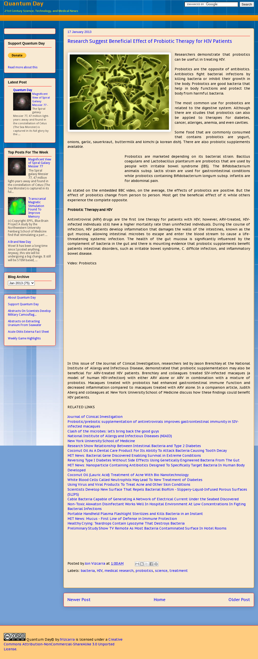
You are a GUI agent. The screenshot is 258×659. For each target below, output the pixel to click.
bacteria (88, 570)
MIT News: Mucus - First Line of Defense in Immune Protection (122, 518)
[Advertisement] (132, 17)
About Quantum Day (22, 297)
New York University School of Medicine (101, 441)
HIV (99, 570)
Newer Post (79, 599)
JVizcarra (67, 639)
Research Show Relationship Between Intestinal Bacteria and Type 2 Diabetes (134, 446)
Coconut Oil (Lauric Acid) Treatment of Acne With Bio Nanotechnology (128, 475)
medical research (118, 570)
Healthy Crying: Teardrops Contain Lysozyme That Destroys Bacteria (126, 523)
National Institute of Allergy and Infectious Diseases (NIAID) (119, 436)
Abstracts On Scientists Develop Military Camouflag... (29, 312)
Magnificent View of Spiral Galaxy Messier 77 (41, 99)
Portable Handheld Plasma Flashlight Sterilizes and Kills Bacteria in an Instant (135, 513)
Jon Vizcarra (95, 563)
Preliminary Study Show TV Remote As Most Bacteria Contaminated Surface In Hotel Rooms (146, 528)
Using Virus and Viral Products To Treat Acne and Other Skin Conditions (128, 484)
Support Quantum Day (23, 304)
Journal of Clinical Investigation (95, 416)
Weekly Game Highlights (24, 338)
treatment (178, 570)
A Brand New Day (19, 242)
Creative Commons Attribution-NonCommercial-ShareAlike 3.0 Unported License (63, 644)
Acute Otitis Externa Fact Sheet (28, 331)
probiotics (144, 570)
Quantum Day (23, 3)
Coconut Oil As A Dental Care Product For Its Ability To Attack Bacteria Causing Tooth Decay (147, 450)
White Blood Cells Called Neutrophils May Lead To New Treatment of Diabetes (134, 480)
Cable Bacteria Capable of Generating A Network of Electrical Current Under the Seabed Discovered (153, 499)
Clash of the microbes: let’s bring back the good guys (113, 431)
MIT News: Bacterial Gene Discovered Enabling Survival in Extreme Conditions (134, 455)
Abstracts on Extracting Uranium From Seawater (24, 323)
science (161, 570)
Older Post (239, 599)
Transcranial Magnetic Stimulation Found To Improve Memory (37, 207)
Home (159, 599)
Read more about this (22, 67)
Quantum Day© (40, 639)
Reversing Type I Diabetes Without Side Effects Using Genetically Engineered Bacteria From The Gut (153, 460)
